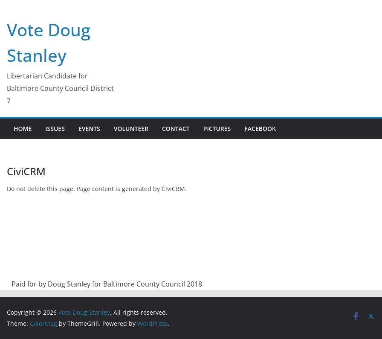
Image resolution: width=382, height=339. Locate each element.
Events (89, 129)
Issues (55, 129)
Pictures (217, 129)
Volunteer (131, 129)
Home (23, 129)
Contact (176, 129)
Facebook (260, 129)
